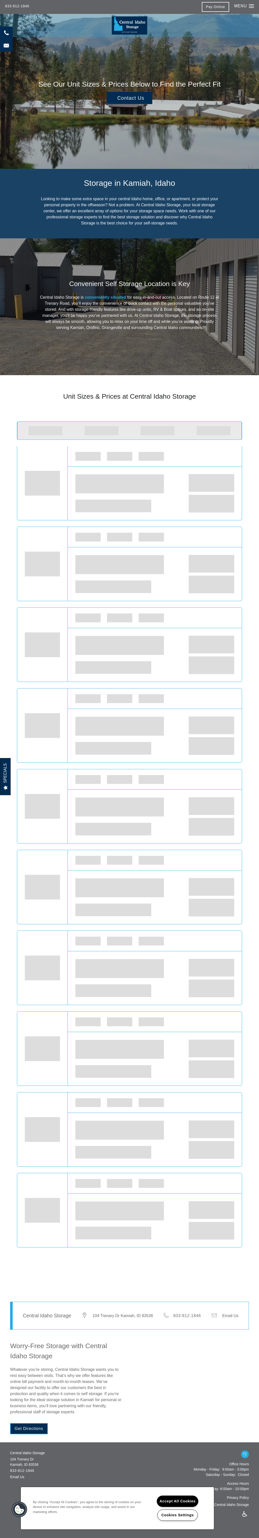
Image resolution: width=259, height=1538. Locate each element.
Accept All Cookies (178, 1501)
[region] (117, 1508)
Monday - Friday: (207, 1469)
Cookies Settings (177, 1515)
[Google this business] (245, 1454)
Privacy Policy (238, 1498)
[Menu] (244, 6)
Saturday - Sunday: (221, 1475)
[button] (215, 7)
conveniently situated (105, 297)
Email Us (230, 1316)
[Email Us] (6, 45)
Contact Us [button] (130, 97)
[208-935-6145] (6, 33)
